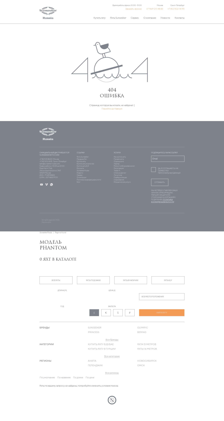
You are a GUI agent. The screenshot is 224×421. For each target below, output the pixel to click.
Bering (141, 332)
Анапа (92, 360)
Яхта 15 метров (146, 344)
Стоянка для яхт (120, 173)
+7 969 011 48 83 (154, 8)
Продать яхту (119, 159)
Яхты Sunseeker (118, 17)
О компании (149, 17)
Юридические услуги (122, 182)
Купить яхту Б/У (83, 166)
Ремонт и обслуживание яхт (124, 166)
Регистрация (119, 168)
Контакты (179, 17)
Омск (141, 365)
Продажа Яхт (82, 159)
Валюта (112, 306)
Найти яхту (161, 313)
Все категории (112, 356)
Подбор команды (120, 177)
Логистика (118, 175)
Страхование (119, 180)
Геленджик (95, 365)
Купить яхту (99, 17)
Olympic (142, 327)
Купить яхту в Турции (102, 348)
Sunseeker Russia (83, 170)
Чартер (116, 164)
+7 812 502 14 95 (176, 8)
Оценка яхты (119, 161)
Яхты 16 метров (147, 348)
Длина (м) (62, 290)
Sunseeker (94, 327)
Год (62, 306)
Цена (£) (112, 290)
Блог (78, 182)
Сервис (135, 17)
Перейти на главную (111, 108)
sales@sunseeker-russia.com (50, 164)
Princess (93, 332)
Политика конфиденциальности (89, 180)
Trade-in (117, 170)
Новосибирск (147, 360)
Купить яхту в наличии (85, 164)
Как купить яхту (120, 157)
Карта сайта (46, 222)
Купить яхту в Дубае (101, 344)
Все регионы (112, 372)
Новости (165, 17)
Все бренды (112, 339)
